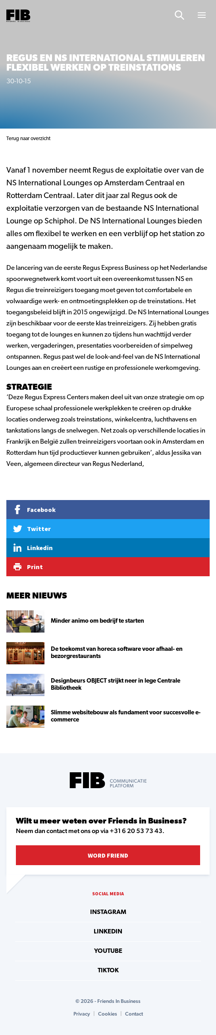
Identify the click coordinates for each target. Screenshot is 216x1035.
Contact (134, 1014)
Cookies (107, 1014)
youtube (108, 951)
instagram (108, 912)
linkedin (108, 932)
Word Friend (108, 855)
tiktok (108, 971)
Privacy (81, 1014)
